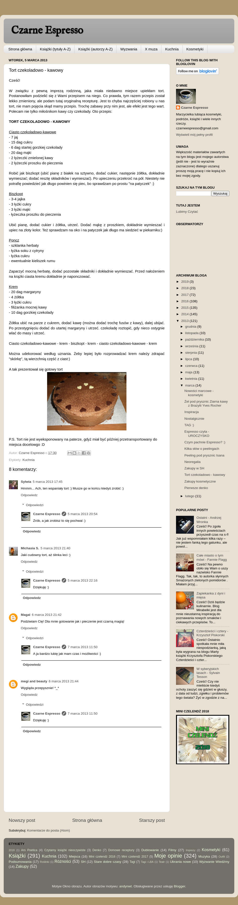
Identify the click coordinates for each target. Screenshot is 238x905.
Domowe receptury (121, 850)
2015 (185, 308)
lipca (189, 359)
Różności (63, 861)
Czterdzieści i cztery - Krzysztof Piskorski (212, 633)
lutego (190, 496)
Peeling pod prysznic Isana (204, 455)
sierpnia (191, 352)
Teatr (162, 861)
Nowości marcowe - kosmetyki (199, 393)
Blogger (179, 886)
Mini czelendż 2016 (102, 856)
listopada (192, 333)
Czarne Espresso (47, 30)
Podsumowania (20, 862)
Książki (17, 856)
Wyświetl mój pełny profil (194, 135)
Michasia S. (30, 548)
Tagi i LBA (147, 861)
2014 (185, 314)
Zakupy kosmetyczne (200, 481)
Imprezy (190, 850)
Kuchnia (171, 49)
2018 (185, 288)
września (192, 346)
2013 (185, 321)
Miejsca (74, 856)
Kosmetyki (195, 49)
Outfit (221, 856)
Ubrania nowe (180, 862)
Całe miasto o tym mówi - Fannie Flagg (211, 557)
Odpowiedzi (35, 505)
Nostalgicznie (194, 418)
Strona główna (20, 49)
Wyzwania (128, 49)
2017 (185, 295)
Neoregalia (192, 462)
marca (190, 385)
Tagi (132, 862)
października (195, 339)
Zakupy (22, 866)
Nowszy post (22, 820)
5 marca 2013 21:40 (55, 548)
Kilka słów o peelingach (201, 449)
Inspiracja (191, 412)
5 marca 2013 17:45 (47, 482)
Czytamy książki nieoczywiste (65, 850)
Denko (96, 850)
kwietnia (191, 379)
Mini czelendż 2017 (134, 856)
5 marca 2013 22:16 (82, 580)
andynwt (125, 886)
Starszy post (152, 820)
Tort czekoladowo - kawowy (204, 475)
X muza (151, 49)
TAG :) (189, 425)
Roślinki (44, 861)
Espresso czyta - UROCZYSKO (196, 433)
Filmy (172, 850)
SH (83, 862)
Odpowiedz (29, 495)
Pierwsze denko (196, 488)
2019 (185, 281)
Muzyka (204, 856)
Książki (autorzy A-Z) (95, 49)
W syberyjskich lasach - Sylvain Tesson (208, 673)
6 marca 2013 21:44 (64, 681)
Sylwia (26, 482)
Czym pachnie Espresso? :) (204, 442)
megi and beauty (34, 681)
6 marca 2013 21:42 (46, 615)
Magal (25, 615)
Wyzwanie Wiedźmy (214, 862)
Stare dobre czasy (107, 862)
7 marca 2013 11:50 (82, 647)
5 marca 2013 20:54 (82, 514)
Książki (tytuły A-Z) (55, 49)
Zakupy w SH (194, 468)
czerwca (191, 366)
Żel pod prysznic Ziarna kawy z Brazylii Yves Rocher (206, 403)
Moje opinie (168, 856)
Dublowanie (150, 850)
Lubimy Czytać (187, 211)
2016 (185, 301)
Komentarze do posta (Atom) (48, 830)
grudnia (191, 326)
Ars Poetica (29, 850)
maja (189, 372)
